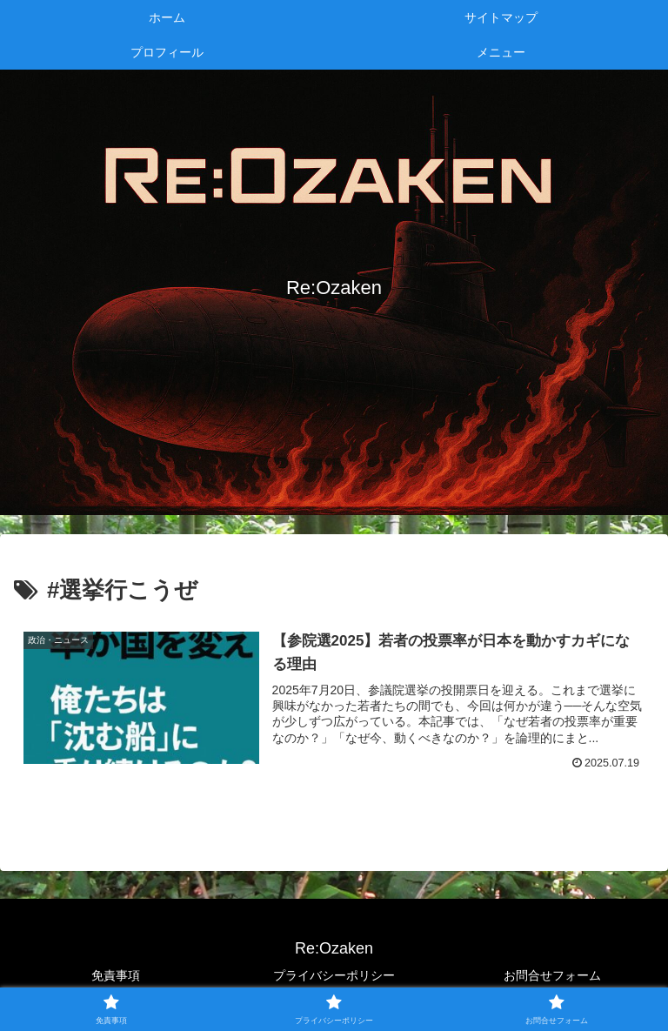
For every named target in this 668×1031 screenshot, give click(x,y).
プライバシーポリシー (334, 975)
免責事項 (115, 975)
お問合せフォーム (552, 975)
